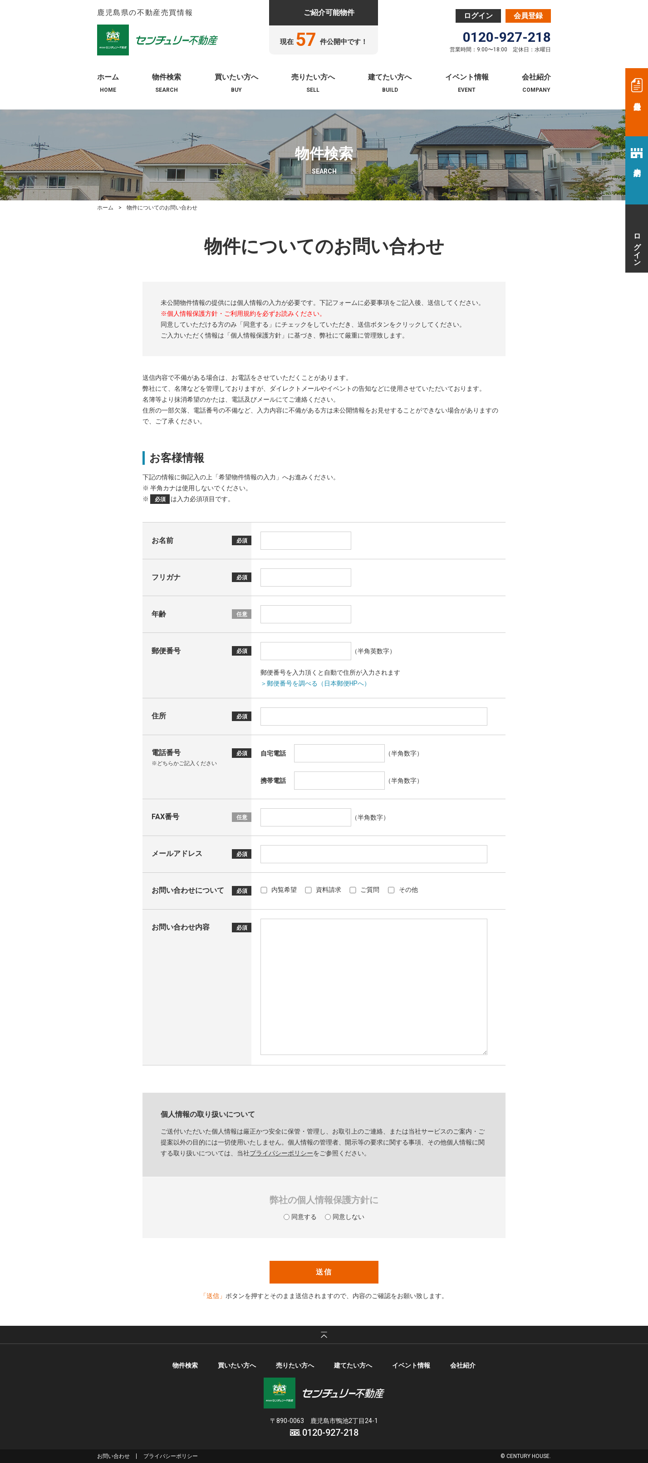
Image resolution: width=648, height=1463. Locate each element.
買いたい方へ (236, 77)
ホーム (108, 77)
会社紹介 (536, 77)
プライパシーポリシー (281, 1153)
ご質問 (364, 889)
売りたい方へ (313, 77)
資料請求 (323, 889)
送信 (324, 1272)
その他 (403, 889)
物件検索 (166, 77)
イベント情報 (467, 77)
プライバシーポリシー (170, 1456)
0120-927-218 (507, 37)
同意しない (344, 1217)
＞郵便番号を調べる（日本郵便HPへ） (315, 683)
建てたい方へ (390, 77)
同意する (300, 1217)
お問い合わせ (113, 1456)
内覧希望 (278, 889)
